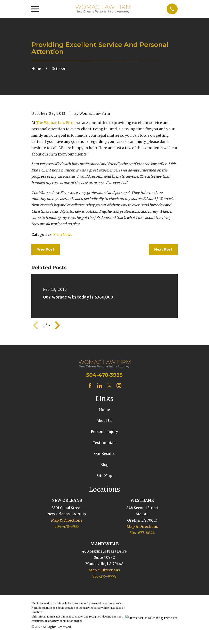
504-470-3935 (104, 375)
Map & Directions (66, 520)
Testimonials (104, 442)
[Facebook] (90, 385)
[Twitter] (109, 385)
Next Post (163, 249)
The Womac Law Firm (55, 122)
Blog (104, 464)
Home (104, 410)
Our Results (104, 453)
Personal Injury (104, 431)
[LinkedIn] (99, 385)
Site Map (104, 475)
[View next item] (57, 325)
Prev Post (45, 249)
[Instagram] (118, 385)
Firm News (62, 234)
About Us (104, 420)
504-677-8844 (142, 533)
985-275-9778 (104, 576)
